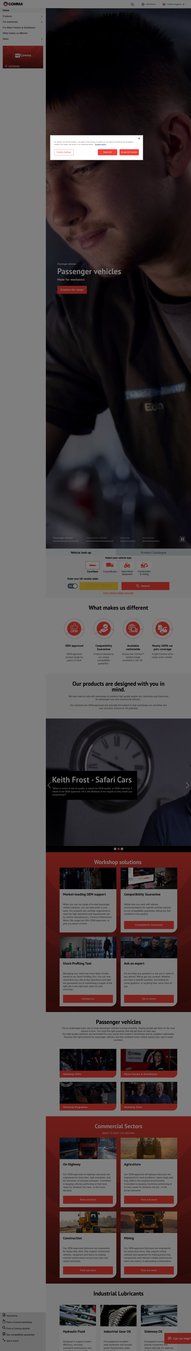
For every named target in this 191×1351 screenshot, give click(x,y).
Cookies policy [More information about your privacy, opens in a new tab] (100, 144)
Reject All (107, 152)
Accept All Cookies (129, 152)
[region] (96, 147)
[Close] (139, 138)
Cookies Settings (64, 152)
